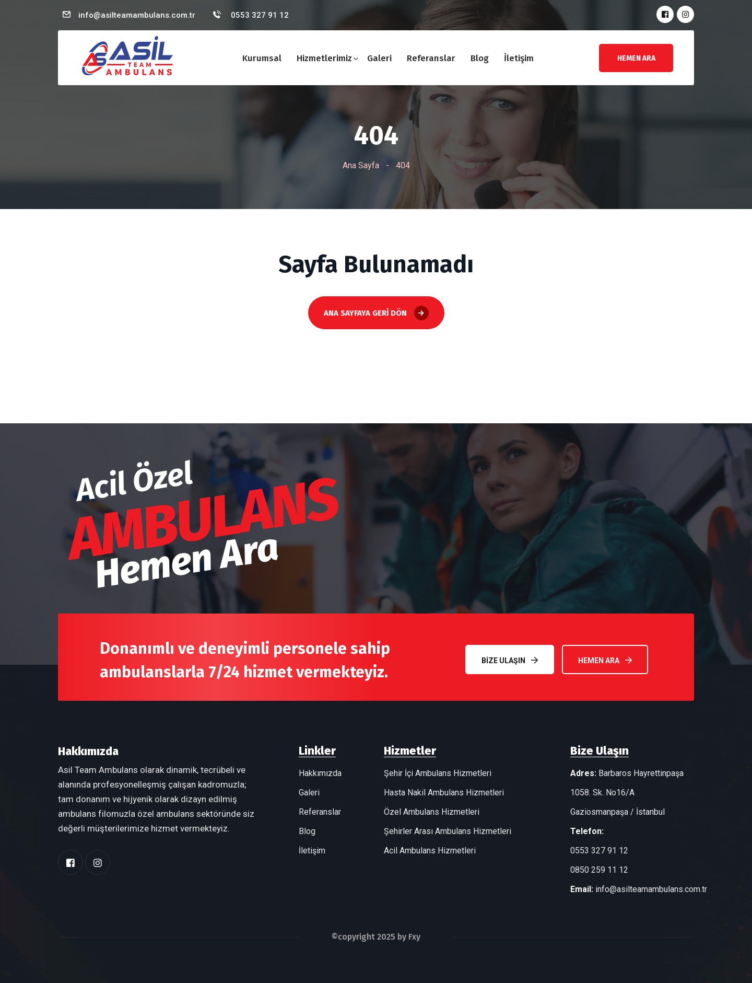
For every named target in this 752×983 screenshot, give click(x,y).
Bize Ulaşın (509, 660)
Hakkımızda (320, 773)
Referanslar (431, 58)
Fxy (414, 937)
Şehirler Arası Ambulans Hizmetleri (447, 831)
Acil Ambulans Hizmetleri (430, 850)
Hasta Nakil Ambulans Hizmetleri (444, 792)
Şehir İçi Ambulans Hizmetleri (437, 773)
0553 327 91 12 (259, 15)
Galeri (379, 58)
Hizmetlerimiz (324, 58)
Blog (480, 58)
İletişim (519, 58)
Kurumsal (261, 58)
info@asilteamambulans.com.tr (136, 15)
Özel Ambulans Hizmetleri (431, 812)
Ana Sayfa (361, 165)
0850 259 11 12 (599, 870)
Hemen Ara (605, 660)
